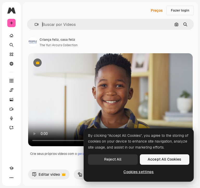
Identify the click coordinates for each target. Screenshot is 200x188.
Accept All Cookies (165, 159)
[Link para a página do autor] (33, 41)
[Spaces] (11, 90)
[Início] (11, 35)
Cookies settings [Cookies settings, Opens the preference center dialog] (138, 171)
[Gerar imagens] (11, 99)
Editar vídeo (48, 175)
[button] (34, 24)
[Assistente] (11, 128)
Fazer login (180, 10)
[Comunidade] (11, 64)
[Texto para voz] (11, 118)
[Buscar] (11, 45)
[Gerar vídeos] (11, 109)
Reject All (112, 159)
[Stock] (11, 54)
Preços (157, 10)
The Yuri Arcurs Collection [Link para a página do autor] (59, 45)
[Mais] (11, 177)
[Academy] (11, 168)
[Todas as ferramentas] (11, 81)
